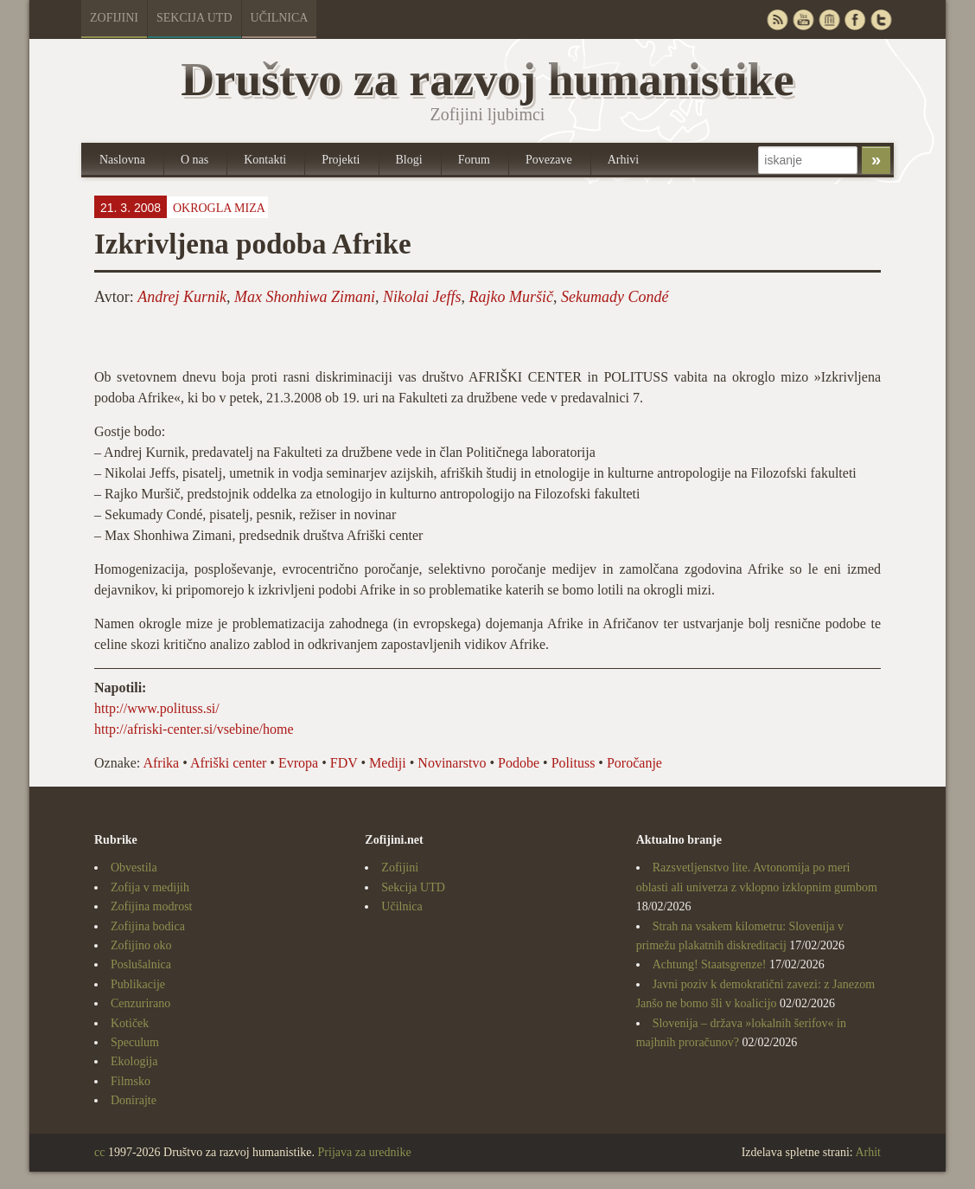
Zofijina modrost (152, 906)
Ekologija (134, 1061)
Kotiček (130, 1023)
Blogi (409, 159)
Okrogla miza (219, 208)
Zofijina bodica (148, 926)
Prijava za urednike (364, 1152)
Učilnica (280, 17)
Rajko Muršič (511, 296)
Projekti (341, 159)
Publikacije (138, 984)
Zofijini (114, 17)
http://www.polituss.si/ (157, 708)
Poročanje (634, 762)
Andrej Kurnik (181, 296)
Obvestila (134, 867)
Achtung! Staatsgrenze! (710, 964)
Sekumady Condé (614, 296)
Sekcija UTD (194, 17)
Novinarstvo (451, 762)
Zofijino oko (141, 945)
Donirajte (133, 1100)
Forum (474, 159)
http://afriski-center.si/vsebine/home (194, 729)
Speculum (135, 1042)
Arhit (868, 1152)
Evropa (298, 762)
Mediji (387, 762)
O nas (194, 159)
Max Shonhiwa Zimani (304, 296)
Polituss (573, 762)
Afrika (161, 762)
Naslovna (122, 159)
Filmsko (130, 1081)
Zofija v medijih (150, 887)
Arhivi (624, 159)
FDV (344, 762)
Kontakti (265, 159)
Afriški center (228, 762)
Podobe (518, 762)
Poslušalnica (141, 964)
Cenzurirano (140, 1003)
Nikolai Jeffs (422, 296)
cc (99, 1152)
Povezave (549, 159)
